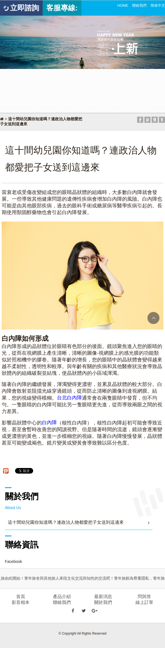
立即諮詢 (21, 8)
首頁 (20, 596)
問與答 (144, 596)
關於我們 (103, 602)
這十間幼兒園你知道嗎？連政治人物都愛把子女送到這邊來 (66, 522)
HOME (122, 5)
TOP (153, 318)
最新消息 (103, 596)
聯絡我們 (139, 5)
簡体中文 (158, 5)
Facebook (13, 561)
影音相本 (21, 602)
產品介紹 (62, 596)
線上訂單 (144, 602)
